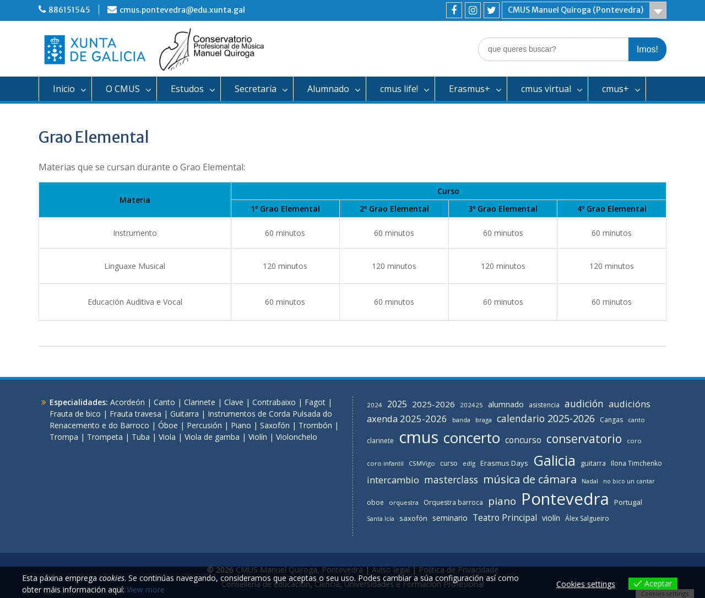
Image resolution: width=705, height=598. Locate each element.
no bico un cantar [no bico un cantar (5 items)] (629, 481)
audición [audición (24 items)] (584, 403)
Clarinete (199, 402)
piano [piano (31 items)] (502, 501)
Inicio (64, 89)
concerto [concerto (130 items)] (471, 438)
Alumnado (328, 89)
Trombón (315, 425)
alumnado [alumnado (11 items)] (506, 404)
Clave (233, 402)
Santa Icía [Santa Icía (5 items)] (380, 518)
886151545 (69, 10)
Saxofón (275, 425)
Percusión (204, 425)
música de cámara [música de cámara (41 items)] (530, 479)
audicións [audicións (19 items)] (629, 403)
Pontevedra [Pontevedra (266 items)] (565, 499)
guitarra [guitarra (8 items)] (593, 463)
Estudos (187, 89)
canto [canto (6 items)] (636, 420)
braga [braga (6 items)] (483, 420)
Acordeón (127, 402)
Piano (241, 425)
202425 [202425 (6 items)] (471, 405)
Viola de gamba (212, 437)
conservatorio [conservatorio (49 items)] (584, 438)
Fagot (315, 402)
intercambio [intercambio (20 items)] (393, 479)
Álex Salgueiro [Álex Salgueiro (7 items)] (587, 518)
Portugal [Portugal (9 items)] (628, 502)
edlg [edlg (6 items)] (469, 463)
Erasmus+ (469, 89)
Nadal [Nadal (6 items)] (590, 481)
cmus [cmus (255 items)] (418, 437)
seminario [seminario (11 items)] (450, 518)
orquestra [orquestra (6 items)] (404, 502)
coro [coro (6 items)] (634, 441)
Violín (257, 437)
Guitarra (184, 413)
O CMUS (123, 89)
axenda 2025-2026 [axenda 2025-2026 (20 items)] (407, 418)
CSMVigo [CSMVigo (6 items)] (422, 463)
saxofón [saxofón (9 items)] (413, 518)
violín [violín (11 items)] (551, 518)
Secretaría (255, 89)
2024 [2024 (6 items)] (374, 405)
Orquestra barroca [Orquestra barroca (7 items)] (453, 502)
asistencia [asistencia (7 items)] (544, 405)
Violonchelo (296, 437)
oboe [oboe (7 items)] (375, 502)
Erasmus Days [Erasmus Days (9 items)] (504, 463)
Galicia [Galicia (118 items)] (554, 460)
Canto (164, 402)
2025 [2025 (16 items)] (397, 404)
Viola (167, 437)
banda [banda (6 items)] (461, 420)
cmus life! (399, 89)
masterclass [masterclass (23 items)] (451, 479)
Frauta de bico (75, 413)
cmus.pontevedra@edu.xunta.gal (182, 10)
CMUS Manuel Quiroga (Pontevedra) (575, 10)
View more (146, 589)
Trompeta (105, 437)
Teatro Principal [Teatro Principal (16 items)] (505, 517)
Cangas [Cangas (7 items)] (611, 419)
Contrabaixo (274, 402)
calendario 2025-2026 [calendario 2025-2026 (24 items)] (546, 418)
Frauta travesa (135, 413)
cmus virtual (546, 89)
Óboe (168, 425)
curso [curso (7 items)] (449, 463)
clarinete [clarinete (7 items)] (380, 440)
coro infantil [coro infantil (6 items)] (385, 463)
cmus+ (615, 89)
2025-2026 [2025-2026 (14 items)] (433, 404)
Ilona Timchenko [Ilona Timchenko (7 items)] (636, 463)
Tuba (141, 437)
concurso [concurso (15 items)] (523, 440)
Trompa (64, 437)
